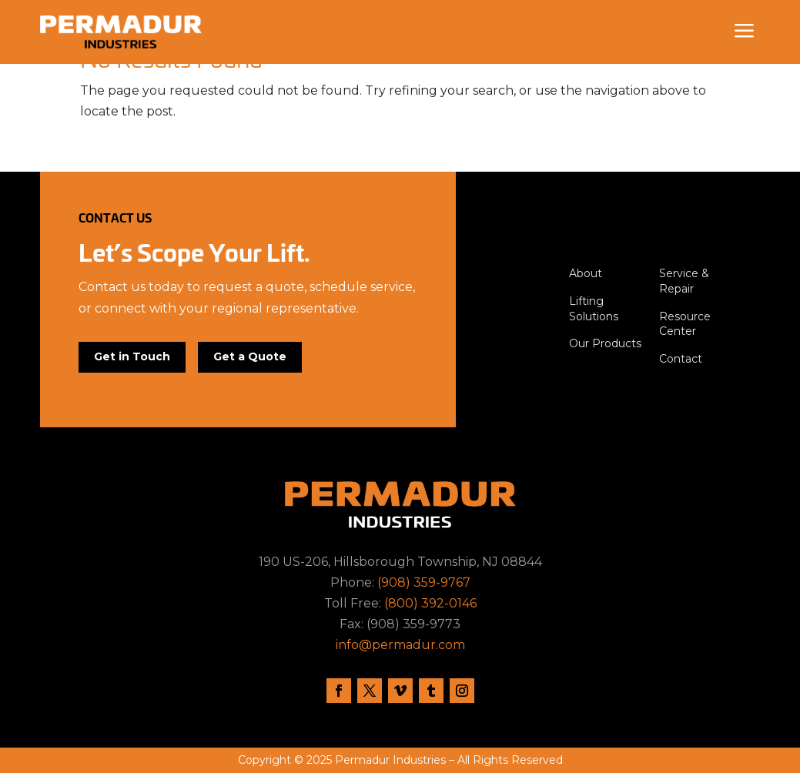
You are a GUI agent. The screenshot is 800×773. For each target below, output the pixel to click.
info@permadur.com (400, 644)
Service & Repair (684, 281)
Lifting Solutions (593, 308)
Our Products (605, 343)
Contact (680, 359)
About (585, 273)
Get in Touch (132, 356)
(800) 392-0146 (430, 603)
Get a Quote (249, 356)
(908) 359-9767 (423, 582)
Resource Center (685, 324)
